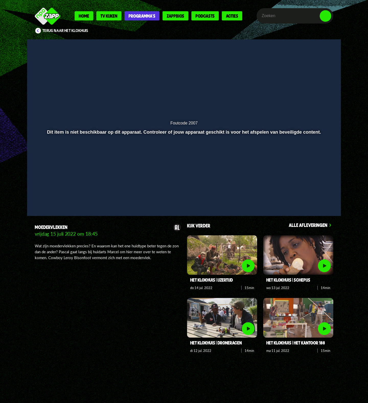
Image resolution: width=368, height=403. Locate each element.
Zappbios (175, 16)
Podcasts (205, 16)
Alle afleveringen (308, 225)
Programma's (142, 16)
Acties (232, 16)
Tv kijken (108, 16)
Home (84, 16)
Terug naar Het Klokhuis (65, 30)
